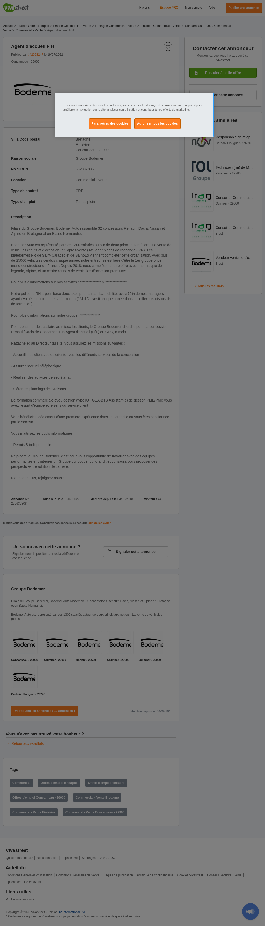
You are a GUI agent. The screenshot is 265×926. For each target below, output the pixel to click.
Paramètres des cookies (110, 123)
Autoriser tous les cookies (157, 123)
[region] (134, 115)
